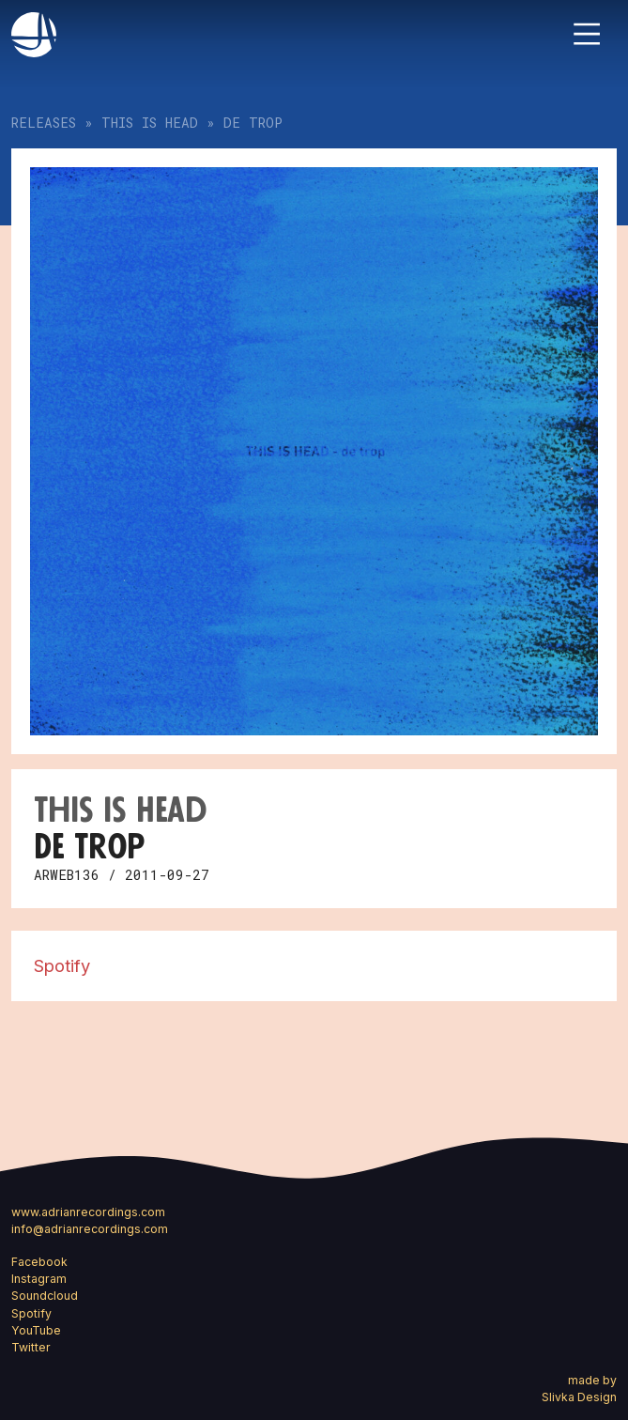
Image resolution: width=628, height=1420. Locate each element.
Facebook (39, 1262)
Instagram (39, 1279)
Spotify (62, 965)
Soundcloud (44, 1296)
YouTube (36, 1330)
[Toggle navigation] (587, 33)
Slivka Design (579, 1397)
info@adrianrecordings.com (89, 1229)
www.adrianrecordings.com (88, 1212)
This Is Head (149, 122)
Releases (43, 122)
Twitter (31, 1347)
